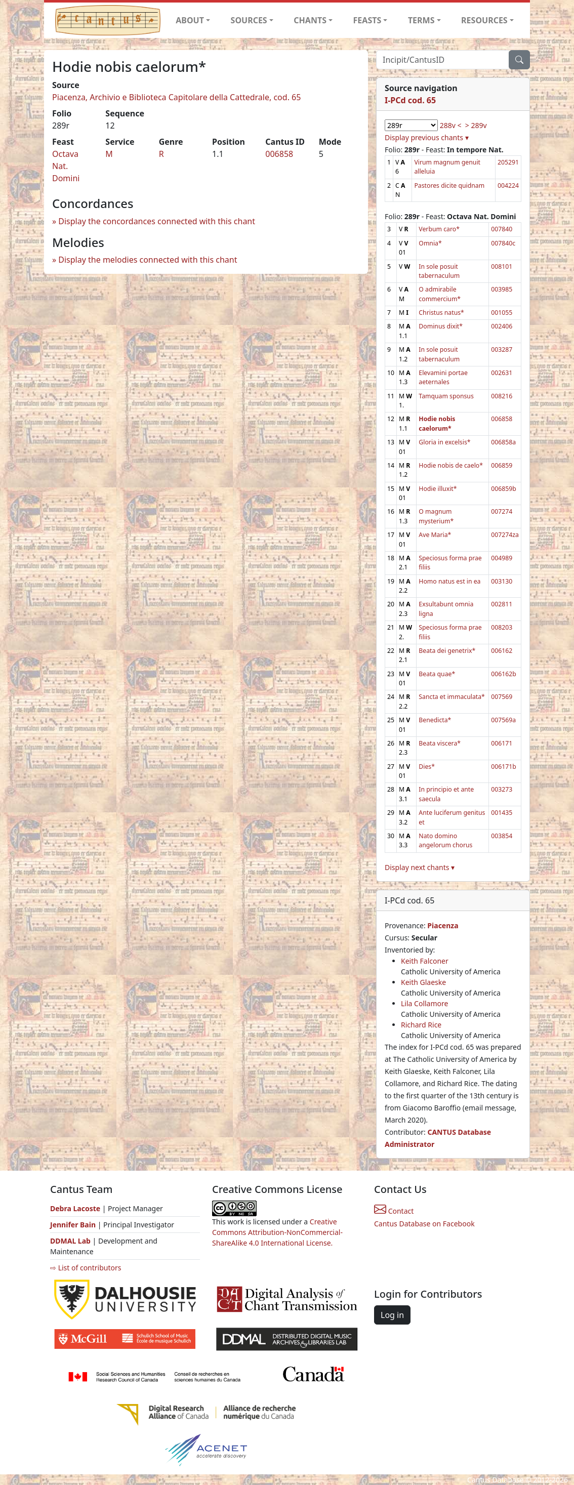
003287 (501, 349)
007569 (501, 696)
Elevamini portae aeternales (443, 377)
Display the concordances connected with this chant (156, 221)
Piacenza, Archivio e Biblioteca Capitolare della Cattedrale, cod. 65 (176, 97)
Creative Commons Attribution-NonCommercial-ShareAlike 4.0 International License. (277, 1232)
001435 (501, 812)
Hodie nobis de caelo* (451, 465)
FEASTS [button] (367, 20)
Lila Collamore (424, 1003)
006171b (503, 766)
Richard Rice (421, 1024)
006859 (501, 465)
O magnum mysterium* (436, 516)
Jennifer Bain (74, 1224)
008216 (501, 396)
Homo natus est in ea (449, 581)
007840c (503, 243)
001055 (501, 312)
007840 (501, 229)
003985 (501, 289)
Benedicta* (435, 720)
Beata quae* (437, 674)
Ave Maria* (435, 534)
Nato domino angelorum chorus (445, 840)
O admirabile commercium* (440, 294)
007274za (505, 534)
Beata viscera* (440, 743)
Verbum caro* (439, 229)
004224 (508, 185)
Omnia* (430, 243)
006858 (279, 153)
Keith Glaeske (423, 982)
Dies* (427, 766)
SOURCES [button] (249, 20)
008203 (501, 627)
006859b (503, 488)
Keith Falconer (424, 961)
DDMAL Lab (70, 1241)
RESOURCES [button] (484, 20)
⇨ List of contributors (85, 1267)
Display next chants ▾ (420, 867)
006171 (501, 743)
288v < (451, 125)
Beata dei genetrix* (447, 650)
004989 (501, 558)
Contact (394, 1211)
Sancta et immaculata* (452, 696)
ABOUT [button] (190, 20)
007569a (503, 720)
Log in (392, 1315)
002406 (501, 326)
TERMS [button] (421, 20)
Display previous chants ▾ (427, 137)
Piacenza (442, 925)
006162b (503, 674)
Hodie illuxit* (438, 488)
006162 (501, 650)
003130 (501, 581)
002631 (501, 372)
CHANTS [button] (310, 20)
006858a (503, 442)
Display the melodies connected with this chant (147, 259)
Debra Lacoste (75, 1208)
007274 (501, 511)
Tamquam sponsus (446, 396)
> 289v (476, 125)
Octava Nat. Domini (65, 166)
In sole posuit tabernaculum (439, 271)
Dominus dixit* (441, 326)
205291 (508, 162)
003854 (501, 836)
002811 (501, 604)
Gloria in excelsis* (444, 442)
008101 (501, 266)
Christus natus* (441, 312)
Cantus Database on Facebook (424, 1223)
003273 (501, 789)
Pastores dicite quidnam (449, 185)
